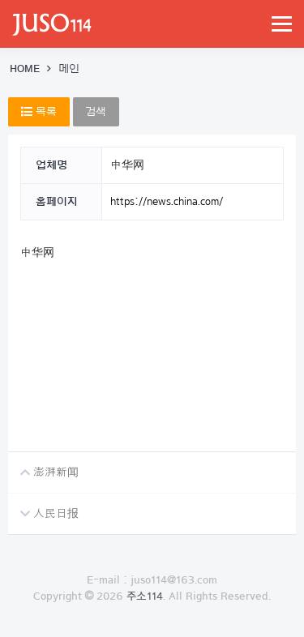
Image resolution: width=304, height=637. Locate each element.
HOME (25, 69)
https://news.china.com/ (166, 201)
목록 (39, 112)
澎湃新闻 (43, 465)
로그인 (152, 629)
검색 (96, 112)
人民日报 (43, 506)
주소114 (144, 596)
